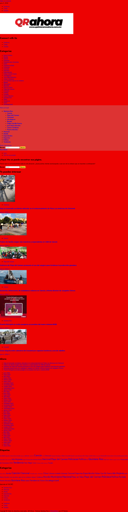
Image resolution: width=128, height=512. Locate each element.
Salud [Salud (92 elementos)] (27, 480)
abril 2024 (7, 417)
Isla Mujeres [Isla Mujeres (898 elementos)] (118, 473)
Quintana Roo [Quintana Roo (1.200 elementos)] (18, 480)
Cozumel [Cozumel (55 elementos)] (67, 456)
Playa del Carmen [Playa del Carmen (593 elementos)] (59, 459)
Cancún (6, 59)
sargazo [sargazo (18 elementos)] (114, 459)
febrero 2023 (8, 441)
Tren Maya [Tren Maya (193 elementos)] (28, 462)
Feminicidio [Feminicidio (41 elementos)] (104, 456)
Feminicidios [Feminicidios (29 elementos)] (110, 456)
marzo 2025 (7, 398)
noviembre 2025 (9, 385)
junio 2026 (7, 373)
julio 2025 (7, 391)
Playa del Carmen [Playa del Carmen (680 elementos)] (92, 476)
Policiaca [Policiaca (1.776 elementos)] (106, 477)
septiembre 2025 (9, 388)
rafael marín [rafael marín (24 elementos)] (106, 459)
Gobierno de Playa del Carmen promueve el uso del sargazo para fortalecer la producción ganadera (38, 265)
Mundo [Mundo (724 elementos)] (46, 477)
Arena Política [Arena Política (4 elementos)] (3, 473)
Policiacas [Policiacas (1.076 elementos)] (73, 459)
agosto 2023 (7, 430)
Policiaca (6, 91)
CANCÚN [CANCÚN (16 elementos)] (32, 456)
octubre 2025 (8, 386)
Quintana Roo (8, 98)
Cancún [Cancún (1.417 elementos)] (38, 455)
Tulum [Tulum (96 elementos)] (34, 463)
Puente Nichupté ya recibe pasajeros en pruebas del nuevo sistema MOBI (28, 324)
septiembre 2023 (9, 429)
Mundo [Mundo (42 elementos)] (40, 459)
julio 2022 (7, 444)
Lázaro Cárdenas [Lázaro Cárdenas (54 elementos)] (37, 477)
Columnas (7, 67)
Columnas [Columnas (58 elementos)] (64, 473)
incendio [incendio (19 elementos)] (9, 459)
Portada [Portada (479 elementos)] (122, 476)
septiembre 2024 (9, 408)
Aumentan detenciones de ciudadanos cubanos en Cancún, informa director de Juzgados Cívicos (37, 291)
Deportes (6, 70)
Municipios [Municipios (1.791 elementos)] (56, 477)
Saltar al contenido (5, 1)
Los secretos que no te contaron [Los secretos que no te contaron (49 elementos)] (20, 477)
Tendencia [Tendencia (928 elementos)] (18, 462)
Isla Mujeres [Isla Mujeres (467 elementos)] (17, 459)
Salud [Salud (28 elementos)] (111, 459)
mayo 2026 (7, 375)
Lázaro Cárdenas (9, 79)
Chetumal (6, 60)
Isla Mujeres (7, 76)
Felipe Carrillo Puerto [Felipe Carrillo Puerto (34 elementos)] (90, 456)
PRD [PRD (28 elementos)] (87, 459)
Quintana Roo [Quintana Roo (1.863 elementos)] (95, 459)
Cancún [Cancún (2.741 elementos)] (16, 473)
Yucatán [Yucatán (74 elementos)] (50, 463)
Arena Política (8, 55)
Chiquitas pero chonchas (11, 62)
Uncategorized (8, 104)
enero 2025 (7, 402)
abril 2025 (7, 397)
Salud (5, 99)
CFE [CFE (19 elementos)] (43, 456)
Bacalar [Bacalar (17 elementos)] (22, 456)
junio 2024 (7, 413)
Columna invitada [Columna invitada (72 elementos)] (54, 473)
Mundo (6, 82)
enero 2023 (7, 442)
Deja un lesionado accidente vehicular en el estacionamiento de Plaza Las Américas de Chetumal (37, 209)
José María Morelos (10, 77)
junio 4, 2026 (4, 212)
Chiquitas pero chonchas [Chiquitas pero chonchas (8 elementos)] (36, 473)
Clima (5, 64)
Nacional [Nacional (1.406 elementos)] (67, 477)
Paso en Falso (8, 87)
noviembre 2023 (9, 425)
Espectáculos (8, 72)
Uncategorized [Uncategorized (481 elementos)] (52, 480)
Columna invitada (9, 65)
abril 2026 (7, 376)
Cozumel (6, 69)
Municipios (7, 84)
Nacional (6, 86)
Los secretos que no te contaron (14, 81)
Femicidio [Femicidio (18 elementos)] (98, 456)
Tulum (5, 103)
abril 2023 (7, 437)
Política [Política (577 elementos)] (82, 459)
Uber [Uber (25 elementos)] (42, 463)
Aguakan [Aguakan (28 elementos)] (7, 456)
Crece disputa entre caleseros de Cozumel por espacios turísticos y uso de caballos (32, 351)
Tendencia (7, 101)
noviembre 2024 (9, 405)
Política (6, 92)
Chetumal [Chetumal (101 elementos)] (47, 456)
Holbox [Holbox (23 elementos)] (126, 456)
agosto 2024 (7, 410)
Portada (6, 94)
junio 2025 (7, 393)
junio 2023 (7, 434)
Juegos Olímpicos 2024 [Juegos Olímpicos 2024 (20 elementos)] (28, 459)
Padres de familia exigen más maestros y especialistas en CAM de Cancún (28, 242)
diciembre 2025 (8, 383)
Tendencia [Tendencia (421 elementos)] (34, 480)
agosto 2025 (7, 390)
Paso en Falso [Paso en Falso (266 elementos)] (78, 476)
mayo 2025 (7, 395)
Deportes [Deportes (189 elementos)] (79, 473)
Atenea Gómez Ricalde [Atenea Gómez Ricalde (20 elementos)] (15, 456)
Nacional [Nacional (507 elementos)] (46, 459)
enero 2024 (7, 422)
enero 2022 (7, 446)
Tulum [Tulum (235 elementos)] (42, 480)
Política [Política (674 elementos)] (114, 476)
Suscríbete (3, 150)
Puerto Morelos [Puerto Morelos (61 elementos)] (5, 480)
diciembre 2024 (8, 403)
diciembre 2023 (8, 424)
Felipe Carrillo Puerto (10, 74)
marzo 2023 (7, 439)
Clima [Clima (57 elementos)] (63, 456)
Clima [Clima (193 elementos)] (45, 473)
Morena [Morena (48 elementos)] (35, 460)
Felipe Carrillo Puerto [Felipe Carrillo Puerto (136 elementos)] (103, 473)
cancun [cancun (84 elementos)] (26, 456)
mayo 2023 (7, 435)
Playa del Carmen (9, 89)
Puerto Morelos (8, 96)
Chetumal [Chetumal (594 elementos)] (24, 473)
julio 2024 (7, 412)
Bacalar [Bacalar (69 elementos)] (8, 473)
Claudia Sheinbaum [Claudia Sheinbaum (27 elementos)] (56, 456)
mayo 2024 (7, 415)
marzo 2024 (7, 419)
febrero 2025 (8, 400)
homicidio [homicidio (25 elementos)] (2, 459)
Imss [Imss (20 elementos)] (6, 459)
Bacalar (6, 57)
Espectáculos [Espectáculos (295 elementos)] (89, 473)
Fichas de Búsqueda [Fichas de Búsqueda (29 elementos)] (119, 456)
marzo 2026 (7, 378)
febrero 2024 (8, 420)
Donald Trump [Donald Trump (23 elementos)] (74, 456)
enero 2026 (7, 381)
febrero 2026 (8, 380)
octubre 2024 (8, 407)
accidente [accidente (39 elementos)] (2, 456)
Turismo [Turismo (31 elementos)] (39, 463)
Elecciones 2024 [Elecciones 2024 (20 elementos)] (81, 456)
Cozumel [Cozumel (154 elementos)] (71, 473)
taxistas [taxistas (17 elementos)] (118, 459)
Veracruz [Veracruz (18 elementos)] (46, 463)
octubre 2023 (8, 427)
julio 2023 (7, 432)
